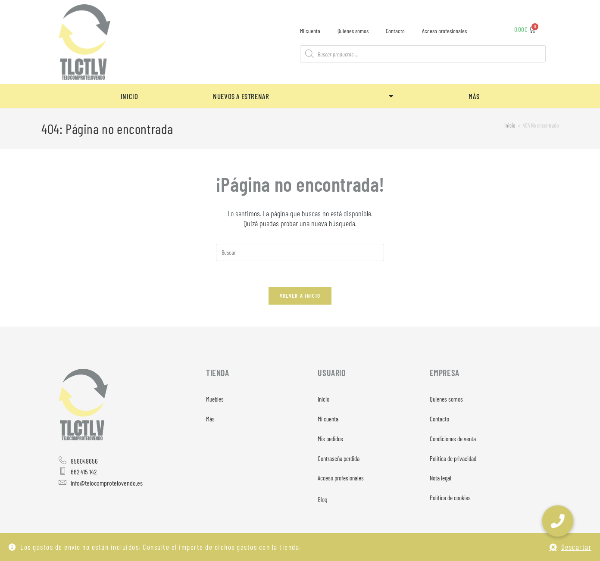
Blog (322, 500)
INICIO (129, 96)
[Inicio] (509, 125)
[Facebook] (67, 508)
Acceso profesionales (444, 30)
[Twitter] (89, 508)
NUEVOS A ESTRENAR (303, 96)
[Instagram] (112, 508)
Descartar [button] (576, 546)
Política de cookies (450, 498)
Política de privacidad (453, 459)
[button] (558, 521)
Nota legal (440, 479)
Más (210, 419)
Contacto (395, 30)
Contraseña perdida (338, 459)
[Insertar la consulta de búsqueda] (300, 252)
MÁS (474, 96)
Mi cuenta (310, 30)
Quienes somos (353, 30)
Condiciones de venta (453, 439)
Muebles (215, 399)
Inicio (323, 399)
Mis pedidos (330, 439)
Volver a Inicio (300, 296)
